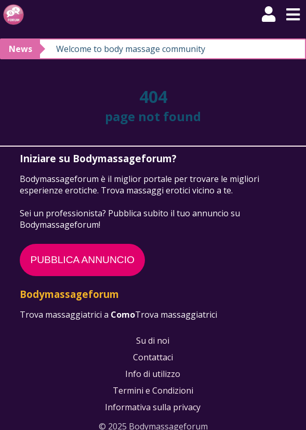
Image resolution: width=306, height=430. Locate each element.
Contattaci (153, 357)
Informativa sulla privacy (153, 407)
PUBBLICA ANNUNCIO (82, 259)
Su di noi (153, 340)
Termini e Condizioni (153, 390)
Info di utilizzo (153, 374)
